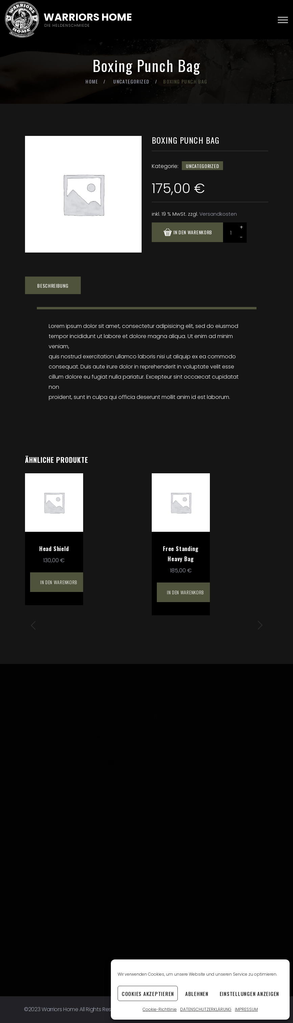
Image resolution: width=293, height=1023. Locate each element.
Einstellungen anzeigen (249, 993)
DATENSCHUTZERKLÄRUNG (205, 1009)
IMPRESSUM (246, 1009)
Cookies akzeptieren (148, 993)
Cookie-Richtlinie (160, 1009)
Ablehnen (197, 993)
